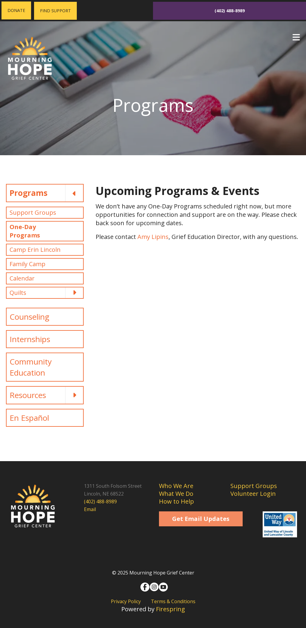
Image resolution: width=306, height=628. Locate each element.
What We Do (176, 494)
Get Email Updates (201, 519)
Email (90, 509)
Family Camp (27, 264)
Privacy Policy (126, 601)
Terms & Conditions (173, 601)
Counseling (29, 316)
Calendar (22, 278)
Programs (46, 193)
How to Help (176, 501)
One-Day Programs (25, 231)
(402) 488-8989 (230, 10)
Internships (30, 339)
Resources (46, 395)
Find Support (55, 10)
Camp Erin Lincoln (35, 250)
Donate (16, 10)
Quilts (46, 292)
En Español (29, 417)
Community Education (31, 367)
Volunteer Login (253, 494)
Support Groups (33, 212)
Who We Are (176, 486)
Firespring (170, 609)
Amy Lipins (153, 237)
